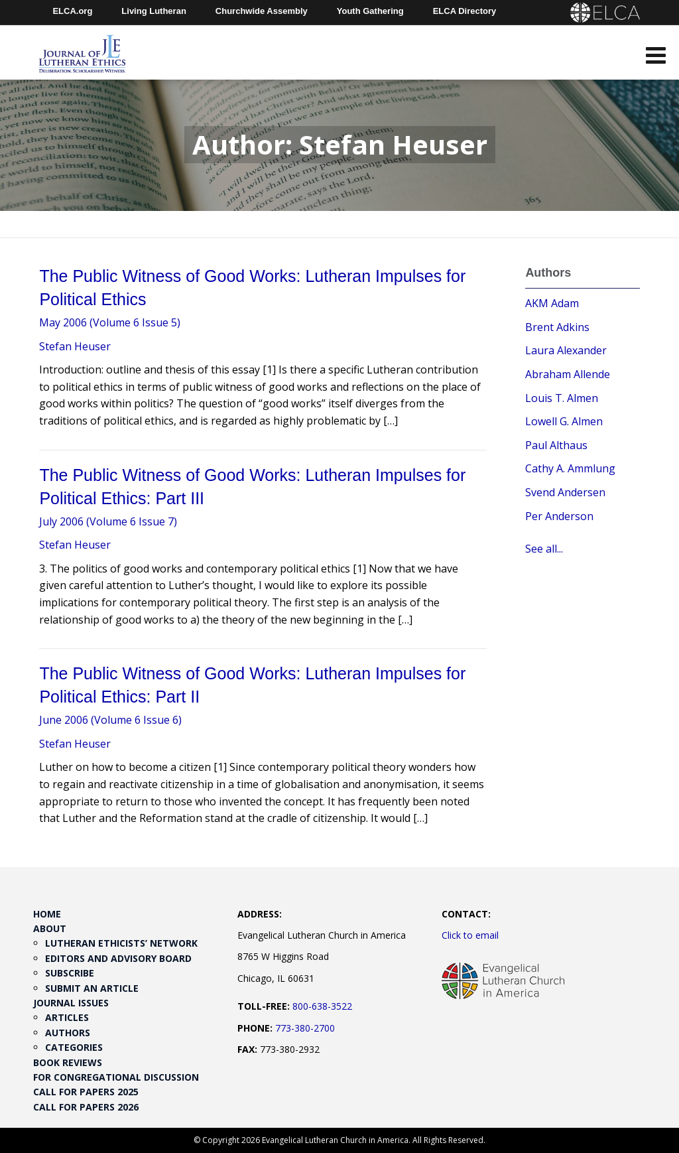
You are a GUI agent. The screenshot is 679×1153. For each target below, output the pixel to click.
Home (47, 914)
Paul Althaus (556, 445)
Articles (67, 1017)
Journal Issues (71, 1002)
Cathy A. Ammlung (570, 468)
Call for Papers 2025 (86, 1091)
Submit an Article (92, 988)
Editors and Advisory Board (118, 958)
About (49, 928)
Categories (74, 1047)
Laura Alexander (566, 350)
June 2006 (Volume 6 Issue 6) (110, 719)
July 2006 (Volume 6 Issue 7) (108, 521)
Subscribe (69, 973)
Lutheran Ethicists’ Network (121, 943)
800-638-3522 (322, 1006)
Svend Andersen (565, 492)
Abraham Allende (567, 374)
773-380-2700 (305, 1028)
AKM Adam (552, 303)
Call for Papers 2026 (86, 1107)
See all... (544, 548)
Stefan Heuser (75, 346)
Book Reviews (67, 1062)
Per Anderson (559, 516)
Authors (67, 1032)
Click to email (470, 935)
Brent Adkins (557, 327)
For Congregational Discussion (116, 1077)
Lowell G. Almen (564, 421)
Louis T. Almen (561, 398)
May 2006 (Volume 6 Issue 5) (109, 322)
